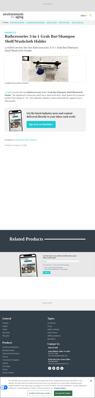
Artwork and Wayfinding (10, 347)
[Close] (91, 381)
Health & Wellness (54, 329)
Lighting (5, 363)
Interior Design (52, 333)
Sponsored (6, 333)
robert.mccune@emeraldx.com (58, 364)
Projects (5, 326)
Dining (50, 326)
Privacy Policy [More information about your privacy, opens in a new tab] (60, 388)
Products (10, 32)
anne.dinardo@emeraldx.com (58, 356)
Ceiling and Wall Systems (25, 140)
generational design (17, 22)
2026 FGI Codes (64, 22)
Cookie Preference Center (39, 393)
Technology (6, 366)
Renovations (52, 339)
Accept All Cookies (63, 393)
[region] (47, 387)
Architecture (52, 323)
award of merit (51, 22)
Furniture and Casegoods (10, 360)
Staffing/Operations (54, 336)
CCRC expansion (78, 22)
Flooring (5, 357)
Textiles (4, 369)
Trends (4, 329)
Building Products (8, 350)
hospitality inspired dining (35, 22)
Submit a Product (8, 373)
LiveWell (8, 92)
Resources (5, 336)
